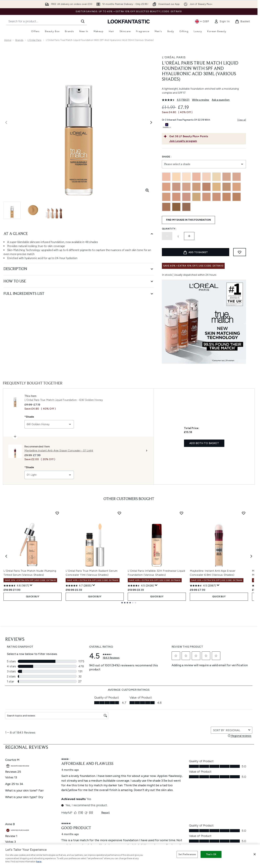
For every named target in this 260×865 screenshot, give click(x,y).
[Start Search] (83, 21)
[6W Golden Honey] (216, 196)
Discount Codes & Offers (171, 789)
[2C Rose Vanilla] (226, 176)
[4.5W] (216, 186)
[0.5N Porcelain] (166, 176)
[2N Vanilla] (236, 176)
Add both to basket (204, 443)
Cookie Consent (14, 793)
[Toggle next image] (151, 122)
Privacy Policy (115, 773)
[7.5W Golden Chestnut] (226, 196)
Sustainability (115, 785)
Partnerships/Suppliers (169, 797)
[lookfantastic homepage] (129, 21)
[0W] (176, 176)
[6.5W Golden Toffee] (196, 196)
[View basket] (242, 21)
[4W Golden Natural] (236, 186)
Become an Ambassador (171, 813)
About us (162, 769)
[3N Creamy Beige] (186, 186)
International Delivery (71, 789)
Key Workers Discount (169, 809)
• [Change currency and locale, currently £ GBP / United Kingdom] (202, 21)
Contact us (66, 793)
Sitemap (161, 801)
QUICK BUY (32, 596)
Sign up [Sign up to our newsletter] (115, 737)
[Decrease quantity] (167, 236)
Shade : (167, 156)
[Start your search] (46, 21)
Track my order (68, 801)
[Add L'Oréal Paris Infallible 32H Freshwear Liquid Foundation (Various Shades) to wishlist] (181, 513)
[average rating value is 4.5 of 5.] (171, 100)
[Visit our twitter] (194, 738)
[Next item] (251, 556)
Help (62, 769)
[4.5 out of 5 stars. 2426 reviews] (141, 586)
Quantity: (169, 228)
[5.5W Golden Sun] (166, 196)
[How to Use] (79, 281)
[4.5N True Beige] (206, 186)
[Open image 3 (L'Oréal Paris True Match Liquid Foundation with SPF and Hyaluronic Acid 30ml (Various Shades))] (53, 210)
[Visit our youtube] (210, 738)
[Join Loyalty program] (207, 141)
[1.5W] (186, 176)
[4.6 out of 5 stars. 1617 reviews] (16, 586)
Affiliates (162, 793)
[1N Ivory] (206, 176)
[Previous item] (6, 556)
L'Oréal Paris (35, 40)
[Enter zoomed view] (147, 190)
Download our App (70, 773)
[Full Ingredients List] (79, 294)
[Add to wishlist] (239, 252)
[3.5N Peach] (166, 186)
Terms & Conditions (119, 769)
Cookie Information (119, 777)
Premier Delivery (69, 797)
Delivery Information (71, 785)
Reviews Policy (116, 789)
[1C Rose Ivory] (196, 176)
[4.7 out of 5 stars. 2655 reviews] (79, 586)
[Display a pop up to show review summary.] (31, 585)
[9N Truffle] (176, 207)
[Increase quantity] (189, 236)
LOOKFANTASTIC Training (219, 781)
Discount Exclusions (71, 777)
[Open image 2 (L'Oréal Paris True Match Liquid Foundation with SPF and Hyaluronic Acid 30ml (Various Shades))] (33, 210)
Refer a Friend (164, 805)
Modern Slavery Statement (123, 781)
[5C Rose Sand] (176, 196)
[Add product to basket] (195, 252)
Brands (19, 40)
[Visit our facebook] (186, 738)
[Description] (79, 269)
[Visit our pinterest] (226, 738)
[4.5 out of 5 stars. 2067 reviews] (203, 586)
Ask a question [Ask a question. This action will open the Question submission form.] (221, 99)
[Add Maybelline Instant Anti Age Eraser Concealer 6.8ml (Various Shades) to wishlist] (244, 513)
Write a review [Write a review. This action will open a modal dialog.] (200, 99)
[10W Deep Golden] (186, 207)
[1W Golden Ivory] (216, 176)
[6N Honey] (206, 196)
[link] (222, 21)
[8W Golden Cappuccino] (166, 207)
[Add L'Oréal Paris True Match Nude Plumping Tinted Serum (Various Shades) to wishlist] (57, 513)
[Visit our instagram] (202, 738)
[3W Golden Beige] (196, 186)
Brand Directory (166, 777)
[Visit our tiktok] (218, 738)
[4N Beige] (226, 186)
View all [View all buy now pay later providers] (241, 119)
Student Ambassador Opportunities (177, 817)
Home (7, 40)
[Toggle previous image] (6, 122)
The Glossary (164, 773)
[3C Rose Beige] (176, 186)
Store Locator (213, 769)
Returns (64, 781)
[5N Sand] (186, 196)
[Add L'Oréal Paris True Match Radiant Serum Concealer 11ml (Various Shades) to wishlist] (119, 513)
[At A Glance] (79, 234)
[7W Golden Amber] (236, 196)
